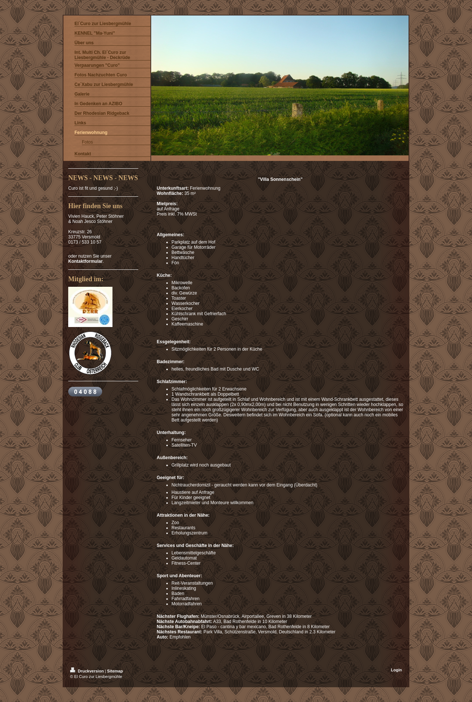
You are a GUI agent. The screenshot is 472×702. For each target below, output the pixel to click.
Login (396, 670)
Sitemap (115, 671)
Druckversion (87, 671)
